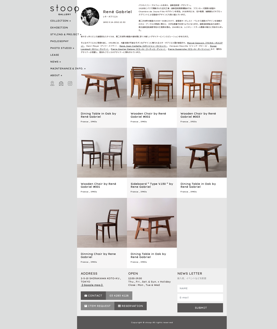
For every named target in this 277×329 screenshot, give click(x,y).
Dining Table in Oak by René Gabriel (98, 115)
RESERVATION (132, 306)
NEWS (54, 61)
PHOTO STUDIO (61, 48)
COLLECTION (59, 20)
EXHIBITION (59, 27)
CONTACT (95, 295)
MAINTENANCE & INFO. (66, 68)
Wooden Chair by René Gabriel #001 (98, 185)
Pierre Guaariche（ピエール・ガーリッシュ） (189, 49)
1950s (193, 121)
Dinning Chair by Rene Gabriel (98, 255)
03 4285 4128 (119, 295)
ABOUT (55, 75)
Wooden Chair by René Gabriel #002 (148, 115)
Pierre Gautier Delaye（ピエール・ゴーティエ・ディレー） (138, 49)
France (84, 121)
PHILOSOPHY (59, 41)
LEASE (54, 54)
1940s (94, 121)
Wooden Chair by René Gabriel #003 (198, 115)
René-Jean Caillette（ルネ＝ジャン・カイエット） (143, 46)
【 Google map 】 (92, 285)
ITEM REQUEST (99, 306)
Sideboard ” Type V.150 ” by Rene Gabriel (152, 185)
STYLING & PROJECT (64, 34)
